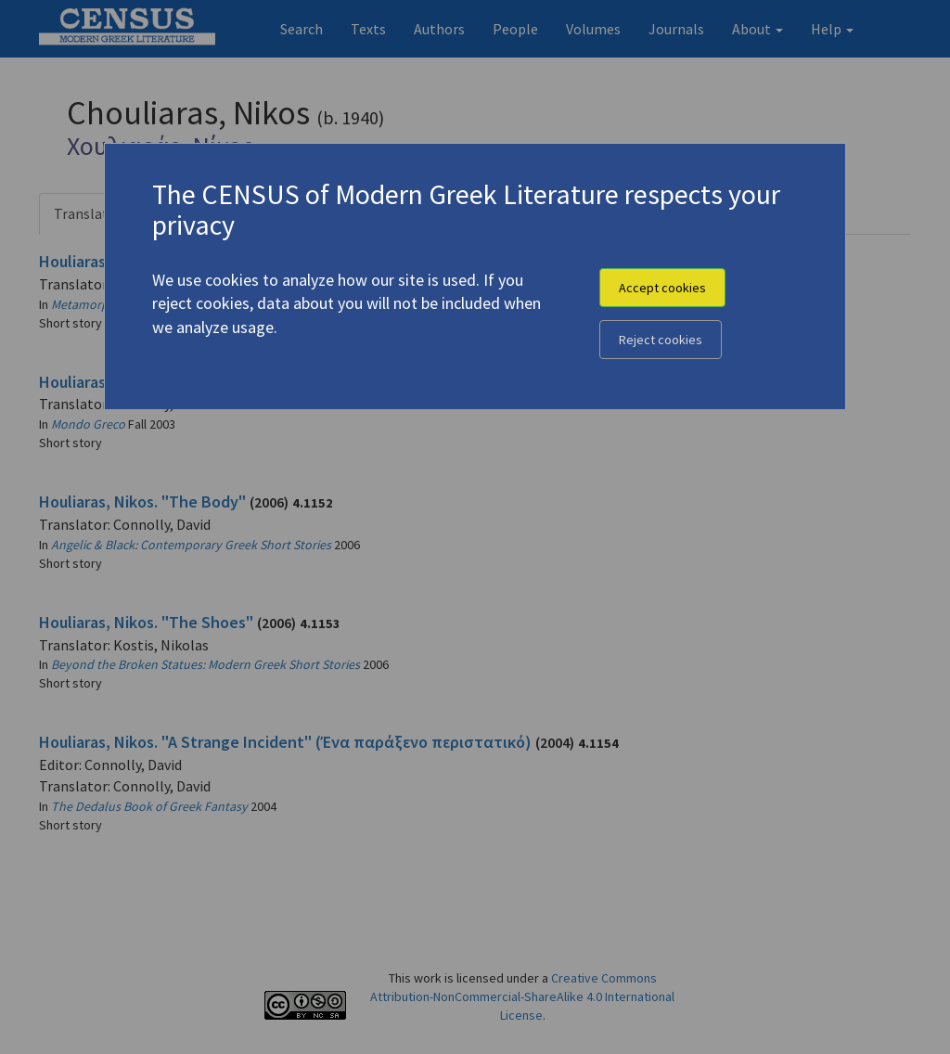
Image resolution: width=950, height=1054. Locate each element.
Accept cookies (662, 287)
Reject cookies (660, 339)
